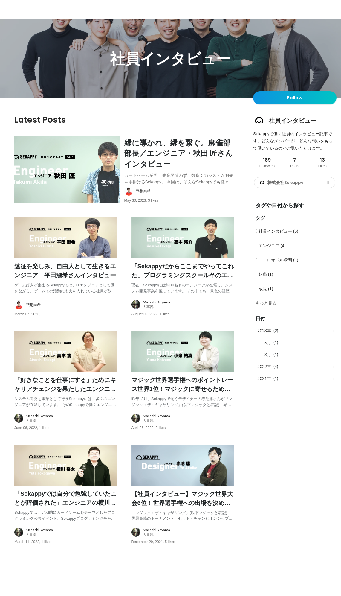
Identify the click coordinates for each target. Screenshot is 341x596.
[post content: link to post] (179, 161)
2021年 (264, 378)
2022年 (264, 366)
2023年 (264, 330)
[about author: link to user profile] (182, 208)
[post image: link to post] (67, 178)
